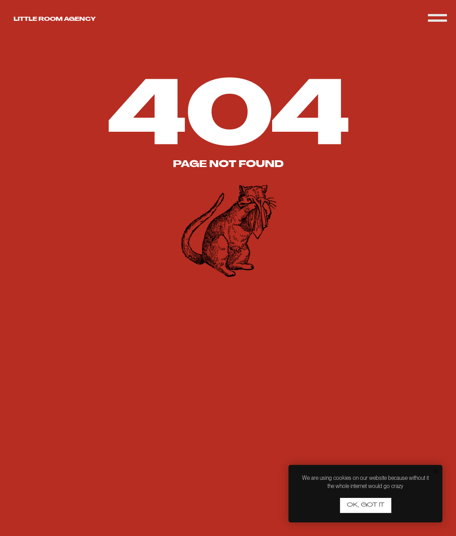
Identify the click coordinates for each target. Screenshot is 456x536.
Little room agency (55, 19)
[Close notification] (435, 471)
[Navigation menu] (437, 18)
